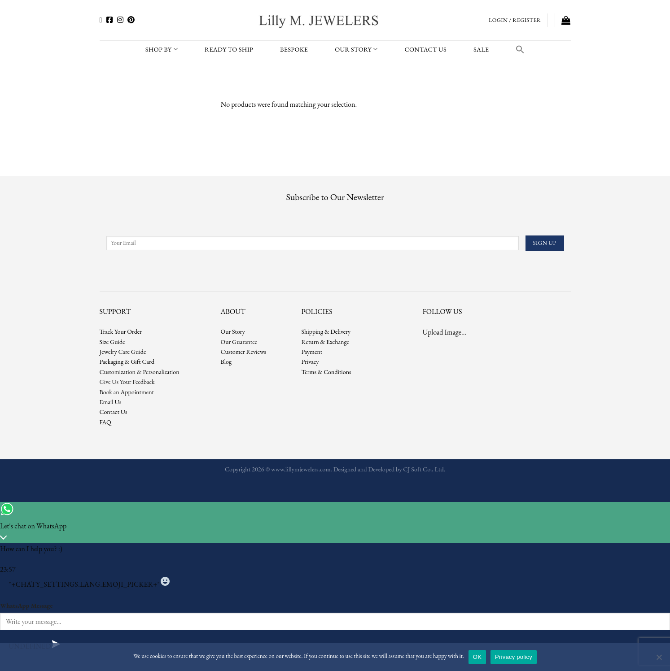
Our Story (356, 49)
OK (477, 657)
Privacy (310, 361)
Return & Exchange (325, 342)
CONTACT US (426, 49)
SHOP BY (161, 49)
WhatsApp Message (26, 605)
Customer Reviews (244, 352)
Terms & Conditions (326, 372)
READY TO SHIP (229, 49)
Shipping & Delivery (326, 331)
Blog (226, 361)
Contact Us (113, 412)
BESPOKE (294, 49)
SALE (481, 49)
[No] (658, 660)
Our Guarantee (239, 342)
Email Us (111, 402)
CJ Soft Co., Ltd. (424, 469)
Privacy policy (513, 657)
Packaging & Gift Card (127, 361)
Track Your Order (121, 331)
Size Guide (112, 342)
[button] (520, 49)
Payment (312, 352)
